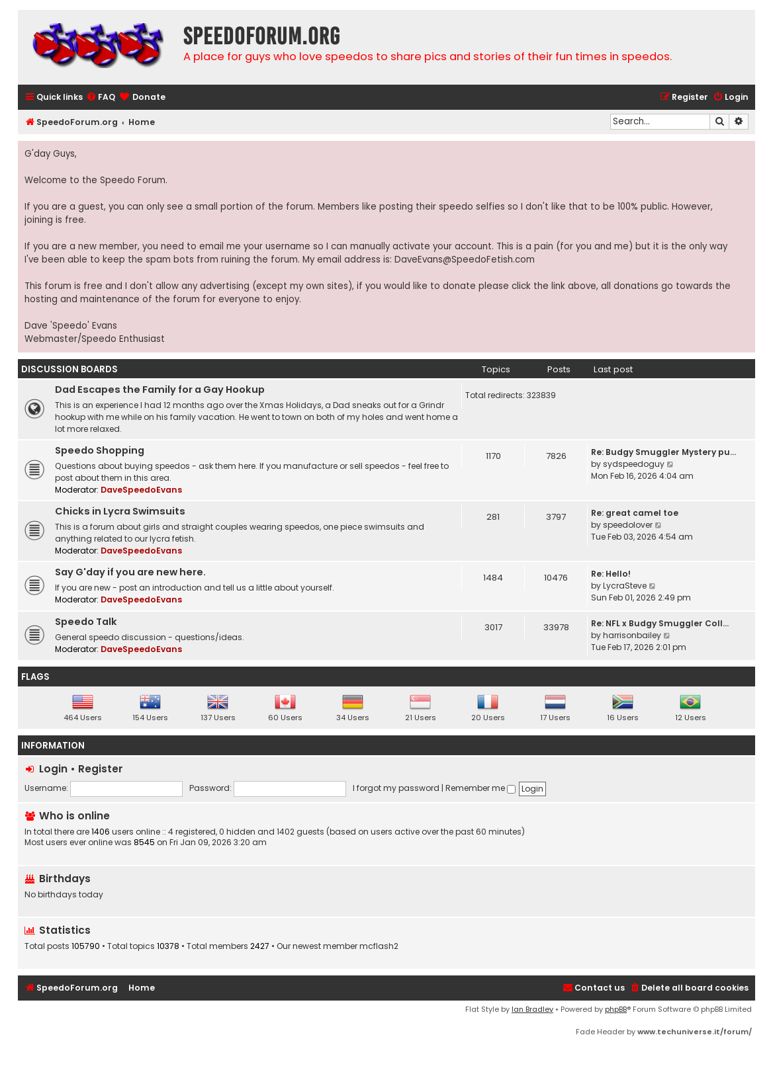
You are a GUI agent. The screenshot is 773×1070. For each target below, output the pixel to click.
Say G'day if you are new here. (130, 572)
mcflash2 (378, 946)
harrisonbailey (632, 635)
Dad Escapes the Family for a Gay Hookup (160, 389)
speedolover (628, 524)
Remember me (480, 788)
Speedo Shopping (99, 450)
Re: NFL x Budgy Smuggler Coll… (660, 623)
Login (53, 769)
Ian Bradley (532, 1009)
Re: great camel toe (634, 512)
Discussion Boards (69, 369)
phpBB (616, 1009)
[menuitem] (100, 97)
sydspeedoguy (633, 464)
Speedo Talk (86, 621)
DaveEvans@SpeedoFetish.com (464, 259)
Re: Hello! (611, 573)
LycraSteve (625, 585)
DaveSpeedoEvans (141, 489)
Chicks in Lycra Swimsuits (120, 511)
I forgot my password (396, 788)
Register (100, 769)
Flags (35, 677)
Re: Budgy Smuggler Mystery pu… (663, 452)
